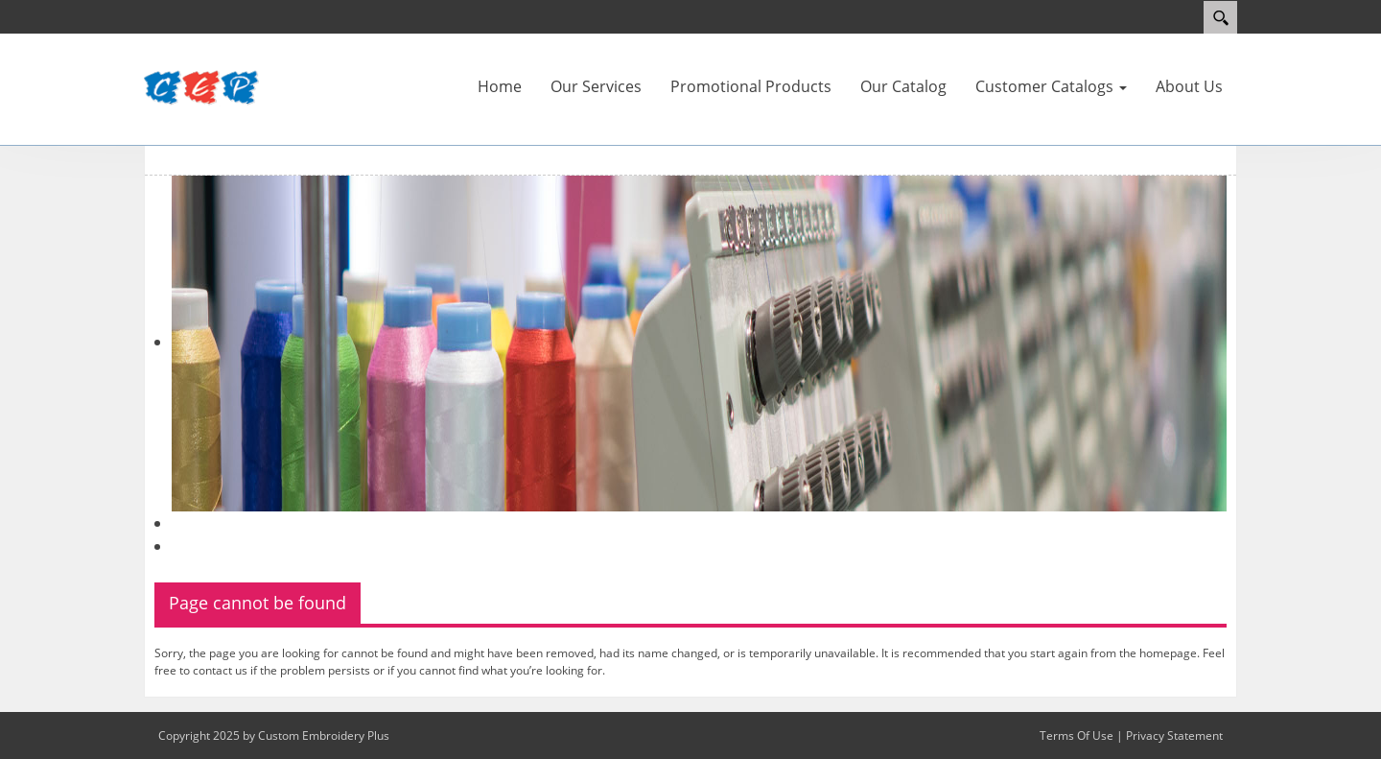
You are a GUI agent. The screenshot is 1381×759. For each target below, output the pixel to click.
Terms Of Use (1076, 735)
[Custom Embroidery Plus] (201, 88)
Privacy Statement (1174, 735)
